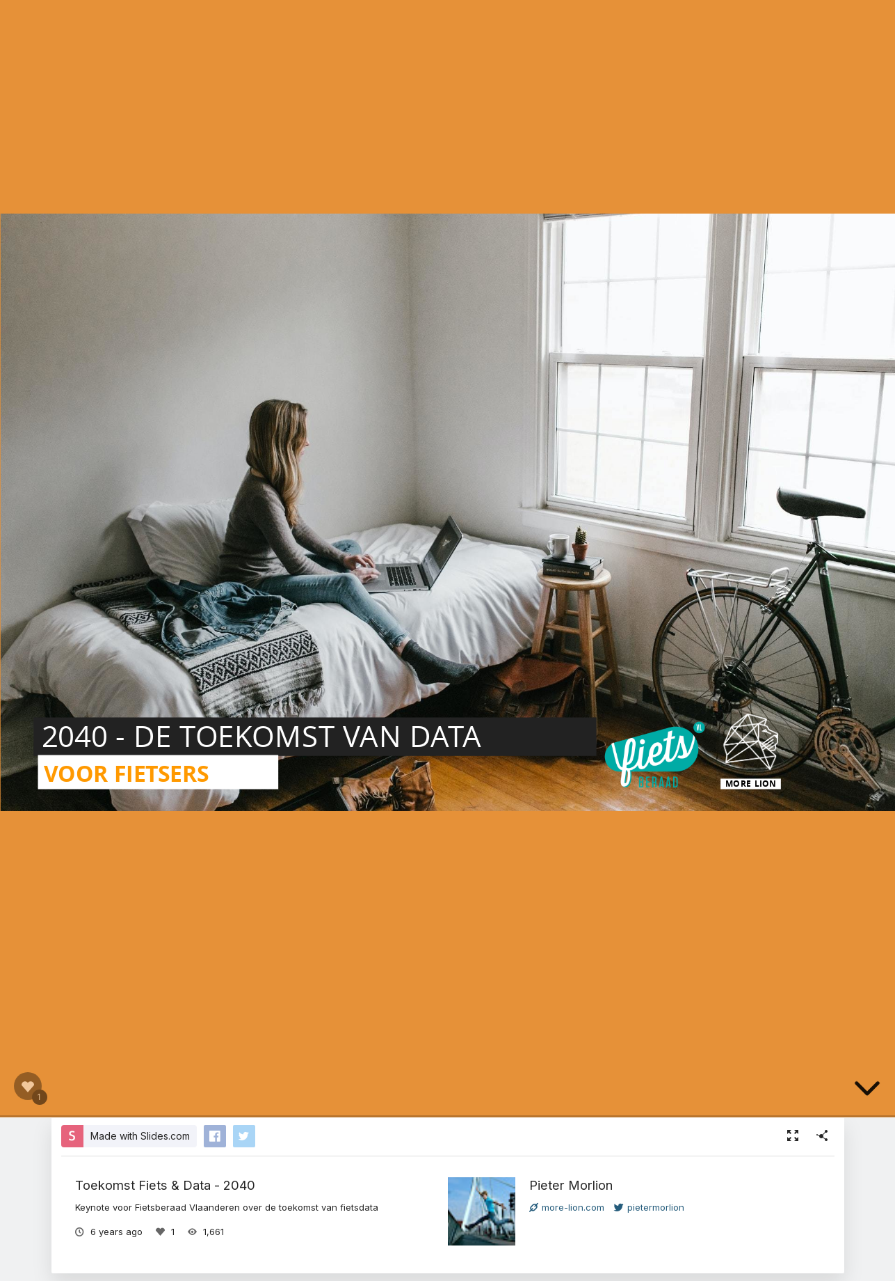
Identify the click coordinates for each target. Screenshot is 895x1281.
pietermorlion (649, 1207)
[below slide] (867, 1091)
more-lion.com (566, 1207)
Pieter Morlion (571, 1185)
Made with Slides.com (140, 1136)
